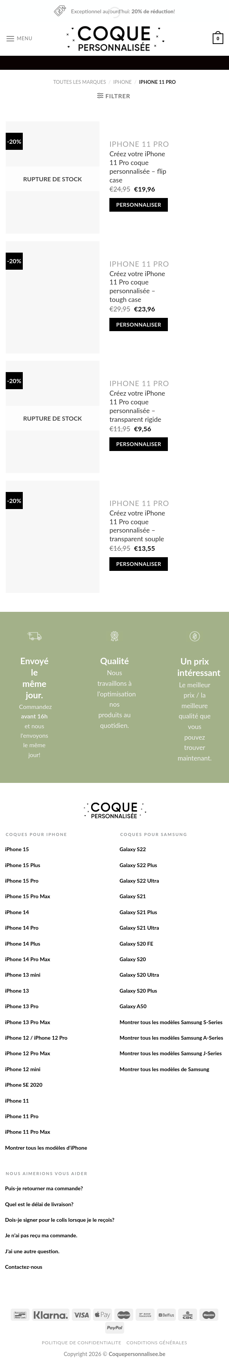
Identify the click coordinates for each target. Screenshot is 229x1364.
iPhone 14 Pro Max (27, 959)
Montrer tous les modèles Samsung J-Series (171, 1053)
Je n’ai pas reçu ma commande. (41, 1235)
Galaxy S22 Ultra (139, 880)
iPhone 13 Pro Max (27, 1022)
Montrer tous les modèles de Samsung (164, 1069)
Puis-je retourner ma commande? (44, 1188)
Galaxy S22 (133, 849)
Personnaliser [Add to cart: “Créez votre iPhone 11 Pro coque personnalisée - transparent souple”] (138, 564)
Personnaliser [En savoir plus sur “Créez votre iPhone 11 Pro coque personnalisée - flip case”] (138, 204)
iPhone (122, 82)
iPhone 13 (17, 990)
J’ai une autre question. (32, 1251)
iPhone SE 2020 (23, 1084)
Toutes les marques (79, 82)
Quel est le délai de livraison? (39, 1204)
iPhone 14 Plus (22, 943)
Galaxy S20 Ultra (139, 974)
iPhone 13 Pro (21, 1006)
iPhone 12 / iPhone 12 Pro (36, 1037)
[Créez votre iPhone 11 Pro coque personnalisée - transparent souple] (52, 537)
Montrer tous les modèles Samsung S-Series (171, 1022)
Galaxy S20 (133, 959)
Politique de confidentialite (81, 1342)
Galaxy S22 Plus (138, 865)
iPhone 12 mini (22, 1069)
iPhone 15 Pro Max (27, 896)
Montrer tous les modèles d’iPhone (46, 1147)
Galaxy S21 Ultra (139, 927)
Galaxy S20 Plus (138, 990)
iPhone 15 (17, 849)
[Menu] (19, 38)
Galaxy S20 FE (136, 943)
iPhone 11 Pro (21, 1116)
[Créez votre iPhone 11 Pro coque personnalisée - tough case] (52, 297)
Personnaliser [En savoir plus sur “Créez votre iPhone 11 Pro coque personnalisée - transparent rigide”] (138, 444)
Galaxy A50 (133, 1006)
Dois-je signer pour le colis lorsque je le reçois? (59, 1219)
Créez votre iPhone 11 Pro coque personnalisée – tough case (137, 287)
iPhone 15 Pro (21, 880)
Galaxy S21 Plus (138, 912)
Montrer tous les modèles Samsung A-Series (171, 1037)
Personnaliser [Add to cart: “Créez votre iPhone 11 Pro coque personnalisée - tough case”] (138, 324)
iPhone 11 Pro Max (27, 1131)
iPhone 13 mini (22, 974)
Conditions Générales (156, 1342)
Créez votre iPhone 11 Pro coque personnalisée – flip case (137, 167)
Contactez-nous (23, 1266)
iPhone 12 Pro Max (27, 1053)
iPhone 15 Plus (22, 865)
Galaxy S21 (133, 896)
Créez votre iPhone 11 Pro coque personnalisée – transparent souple (137, 526)
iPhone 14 (17, 912)
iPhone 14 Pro (21, 927)
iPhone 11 (17, 1100)
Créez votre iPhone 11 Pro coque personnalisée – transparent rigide (137, 406)
